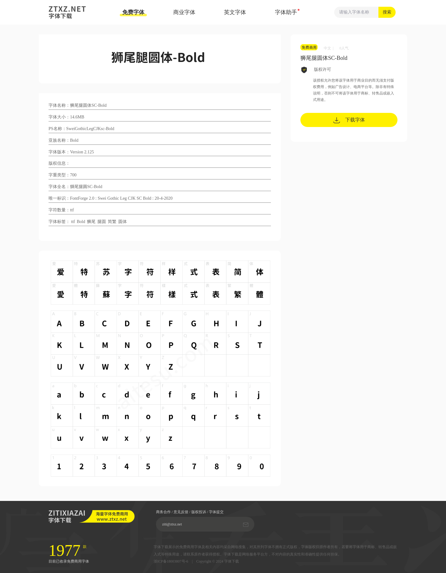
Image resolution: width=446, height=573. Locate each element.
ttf (73, 221)
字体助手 (286, 12)
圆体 (122, 221)
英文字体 (235, 12)
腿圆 (101, 221)
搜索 (387, 12)
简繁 (112, 221)
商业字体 (184, 12)
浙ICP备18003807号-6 (171, 561)
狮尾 (91, 221)
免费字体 (133, 12)
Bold (81, 221)
